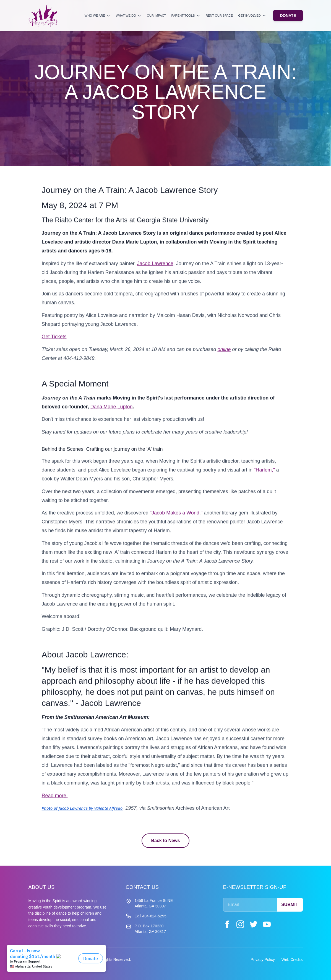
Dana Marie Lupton (111, 410)
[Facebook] (227, 924)
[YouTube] (267, 924)
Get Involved (252, 15)
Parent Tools (185, 15)
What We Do (129, 15)
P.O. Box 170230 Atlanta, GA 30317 (150, 929)
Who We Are (98, 15)
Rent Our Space (219, 15)
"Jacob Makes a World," (176, 516)
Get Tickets (54, 340)
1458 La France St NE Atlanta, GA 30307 (154, 903)
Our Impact (156, 15)
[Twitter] (253, 924)
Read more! (55, 799)
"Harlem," (264, 473)
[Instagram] (240, 924)
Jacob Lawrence (155, 267)
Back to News (165, 840)
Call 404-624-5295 (150, 916)
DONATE (288, 15)
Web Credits (292, 959)
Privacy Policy (263, 959)
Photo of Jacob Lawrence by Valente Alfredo (82, 812)
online (224, 353)
